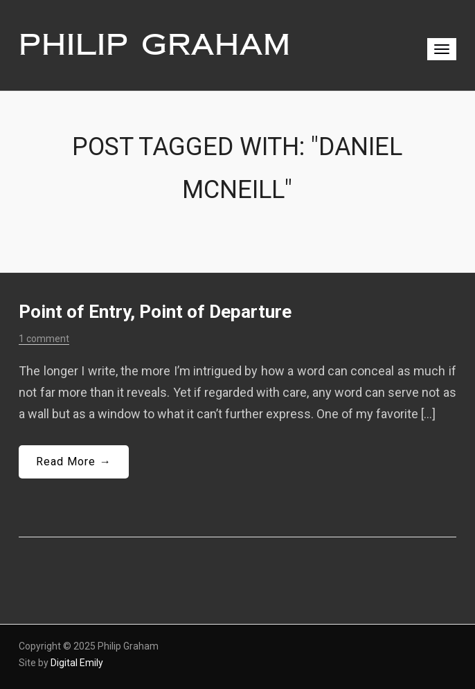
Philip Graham (155, 45)
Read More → (73, 461)
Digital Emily (77, 662)
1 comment (44, 338)
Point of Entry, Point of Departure (155, 311)
